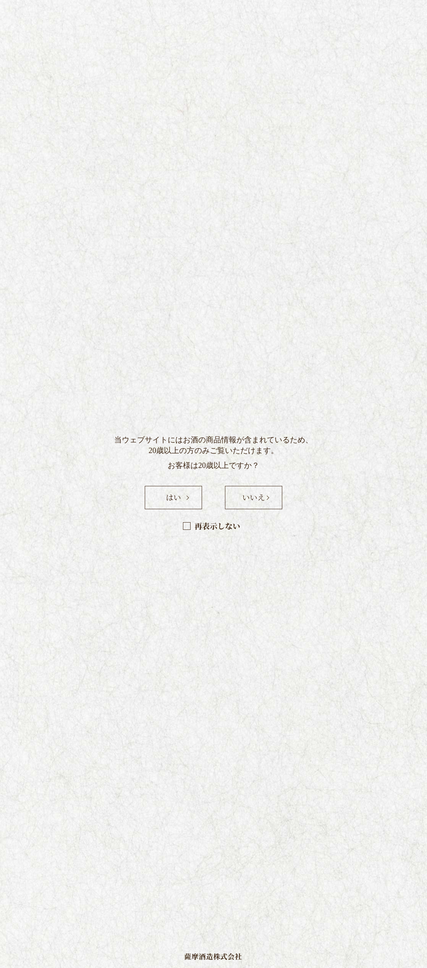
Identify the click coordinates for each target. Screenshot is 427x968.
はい (173, 497)
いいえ (253, 497)
